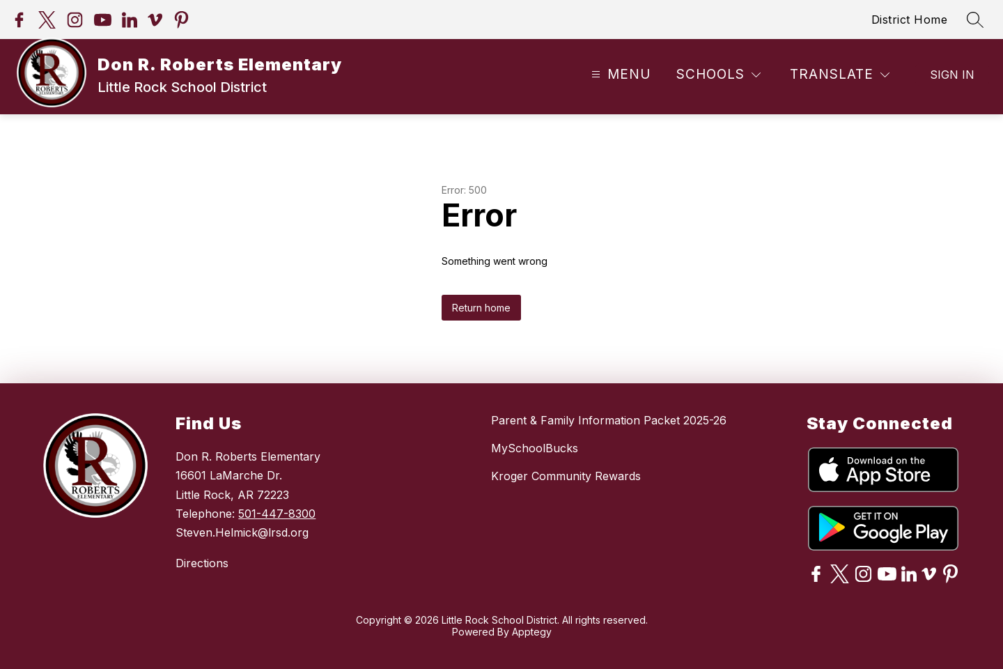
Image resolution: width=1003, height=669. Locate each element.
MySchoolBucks (534, 448)
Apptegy (532, 632)
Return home (481, 308)
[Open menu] (619, 75)
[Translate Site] (839, 75)
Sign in (952, 75)
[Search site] (975, 19)
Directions (202, 563)
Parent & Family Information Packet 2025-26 (608, 420)
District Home (909, 19)
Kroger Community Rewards (566, 476)
